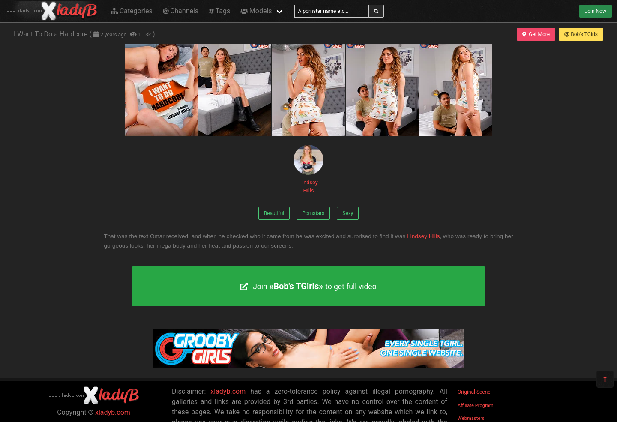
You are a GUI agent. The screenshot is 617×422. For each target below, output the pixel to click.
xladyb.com (112, 412)
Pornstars (313, 213)
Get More (536, 34)
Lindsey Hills (308, 169)
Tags (219, 11)
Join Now (595, 11)
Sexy (347, 213)
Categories (132, 11)
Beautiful (274, 213)
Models (256, 11)
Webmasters (471, 418)
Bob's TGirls (581, 34)
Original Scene (474, 392)
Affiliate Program (476, 405)
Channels (180, 11)
